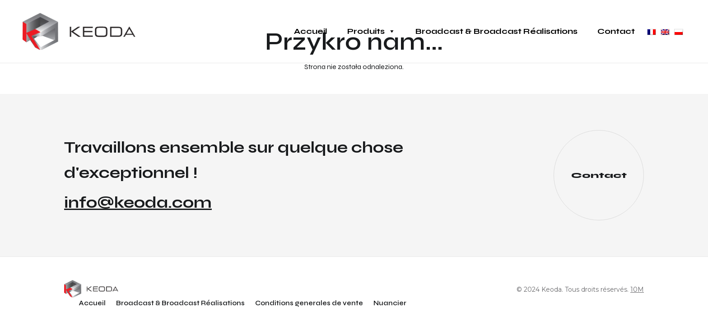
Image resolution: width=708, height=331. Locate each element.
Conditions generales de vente (309, 303)
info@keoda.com (138, 202)
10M (637, 289)
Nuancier (389, 303)
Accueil (310, 31)
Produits (371, 31)
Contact (616, 31)
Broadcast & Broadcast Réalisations (496, 31)
